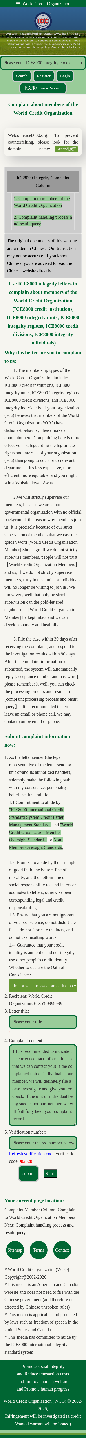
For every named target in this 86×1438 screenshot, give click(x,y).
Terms (38, 1250)
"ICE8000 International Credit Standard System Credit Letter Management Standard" (36, 817)
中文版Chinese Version (42, 88)
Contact (62, 1250)
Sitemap (15, 1250)
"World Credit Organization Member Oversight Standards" (41, 832)
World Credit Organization (43, 3)
